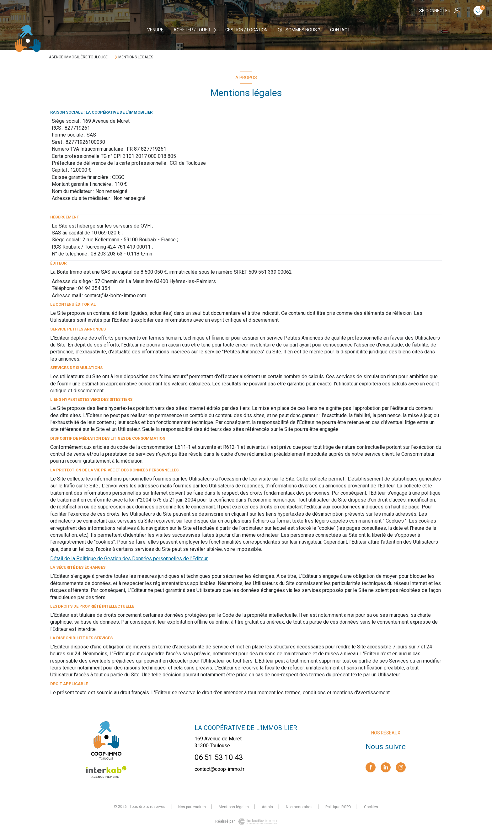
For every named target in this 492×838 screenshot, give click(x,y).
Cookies (371, 807)
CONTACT (340, 30)
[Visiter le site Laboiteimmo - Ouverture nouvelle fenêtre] (257, 821)
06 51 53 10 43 (219, 757)
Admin (267, 807)
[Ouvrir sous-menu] (216, 30)
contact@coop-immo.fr (219, 769)
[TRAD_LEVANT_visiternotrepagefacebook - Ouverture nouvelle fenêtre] (371, 767)
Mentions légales (234, 807)
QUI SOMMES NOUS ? (299, 30)
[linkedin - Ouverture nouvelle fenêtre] (386, 767)
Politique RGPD (338, 807)
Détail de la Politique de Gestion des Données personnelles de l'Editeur (129, 558)
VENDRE (155, 30)
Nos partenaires (192, 807)
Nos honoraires (299, 807)
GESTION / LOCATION (246, 30)
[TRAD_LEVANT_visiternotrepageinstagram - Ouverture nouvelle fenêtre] (401, 767)
